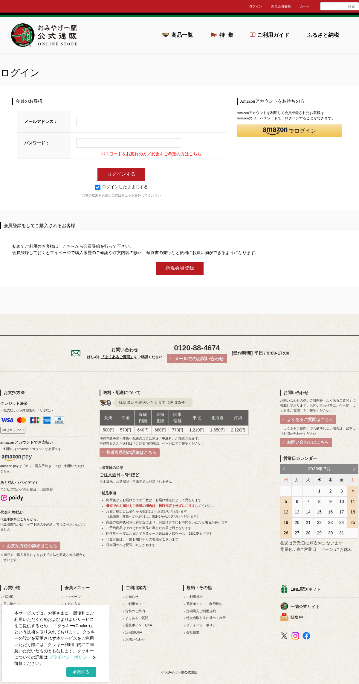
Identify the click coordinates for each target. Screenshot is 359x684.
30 (330, 533)
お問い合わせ (135, 639)
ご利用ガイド (273, 35)
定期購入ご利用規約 (201, 611)
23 (330, 522)
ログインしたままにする (121, 187)
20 (297, 522)
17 (341, 512)
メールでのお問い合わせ (199, 358)
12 (286, 512)
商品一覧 (182, 35)
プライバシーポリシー (202, 625)
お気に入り (72, 604)
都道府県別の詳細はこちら (131, 452)
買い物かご (11, 604)
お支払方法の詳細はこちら (32, 545)
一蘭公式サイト (305, 606)
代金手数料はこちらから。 (20, 519)
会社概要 (192, 632)
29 (319, 533)
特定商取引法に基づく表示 (206, 618)
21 (308, 522)
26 (286, 533)
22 (319, 522)
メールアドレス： (41, 121)
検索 (351, 6)
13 (297, 512)
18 (352, 512)
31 (341, 533)
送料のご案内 (135, 611)
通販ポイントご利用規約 (204, 604)
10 (341, 501)
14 (308, 512)
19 (286, 522)
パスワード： (36, 143)
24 (341, 522)
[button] (289, 130)
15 (319, 512)
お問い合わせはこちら (308, 442)
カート (305, 6)
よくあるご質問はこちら (310, 419)
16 (330, 512)
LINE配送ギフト (306, 589)
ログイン (255, 6)
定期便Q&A (133, 632)
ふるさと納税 (323, 35)
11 (352, 501)
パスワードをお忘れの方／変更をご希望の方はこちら (151, 154)
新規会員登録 (281, 6)
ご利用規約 (194, 596)
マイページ (72, 596)
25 (352, 522)
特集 (228, 35)
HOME (8, 596)
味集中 (297, 617)
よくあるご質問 (136, 618)
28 (308, 533)
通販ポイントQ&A (138, 625)
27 (297, 533)
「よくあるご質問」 (117, 357)
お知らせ (131, 596)
